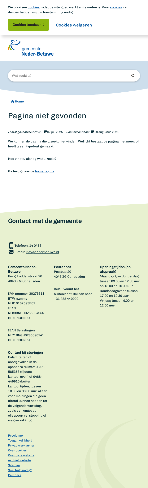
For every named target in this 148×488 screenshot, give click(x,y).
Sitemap (14, 465)
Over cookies (17, 450)
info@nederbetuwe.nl (42, 252)
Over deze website (21, 455)
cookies (34, 7)
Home (19, 101)
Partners (14, 475)
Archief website (19, 460)
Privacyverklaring (21, 445)
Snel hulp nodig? (20, 470)
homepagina (44, 171)
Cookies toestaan (27, 25)
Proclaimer (16, 435)
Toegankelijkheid (20, 440)
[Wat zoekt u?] (32, 75)
